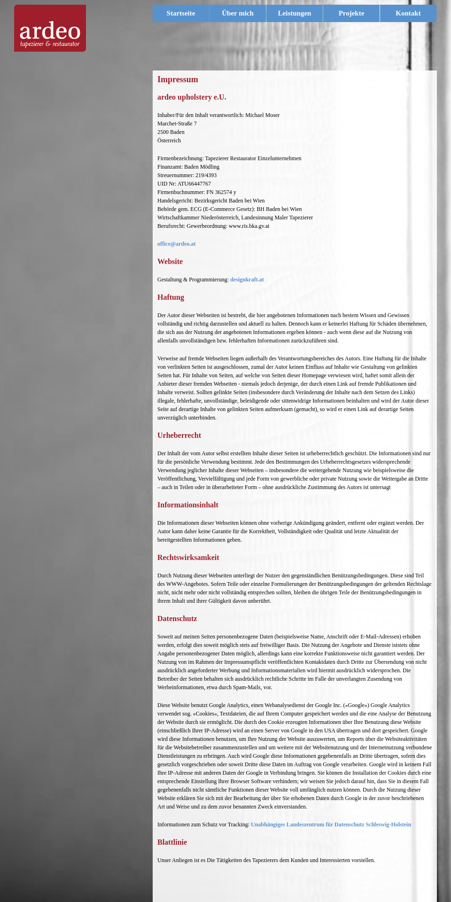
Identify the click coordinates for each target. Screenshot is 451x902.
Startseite (181, 13)
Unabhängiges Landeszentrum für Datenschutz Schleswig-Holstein (331, 824)
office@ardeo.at (176, 244)
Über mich (238, 13)
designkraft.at (247, 279)
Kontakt (408, 13)
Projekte (352, 13)
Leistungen (299, 13)
